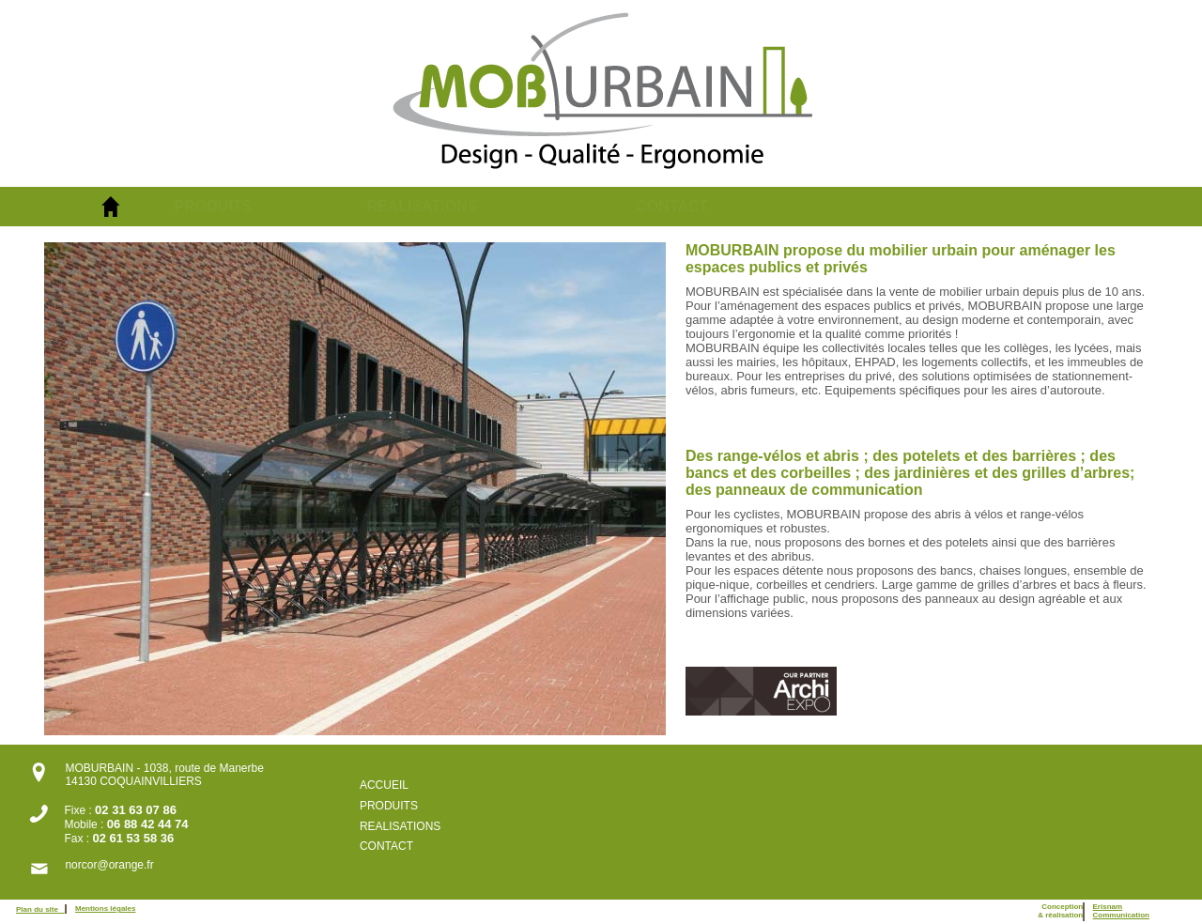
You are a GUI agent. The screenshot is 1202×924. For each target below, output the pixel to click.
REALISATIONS (421, 206)
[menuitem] (271, 206)
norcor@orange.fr (109, 864)
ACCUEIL (384, 785)
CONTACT (672, 206)
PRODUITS (214, 206)
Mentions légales (105, 908)
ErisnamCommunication (1121, 910)
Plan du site (40, 909)
